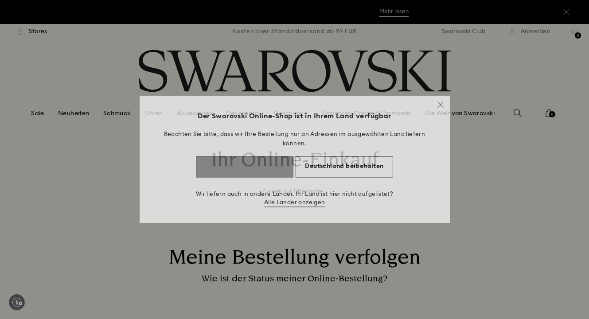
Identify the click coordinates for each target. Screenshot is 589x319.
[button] (440, 102)
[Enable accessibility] (17, 302)
